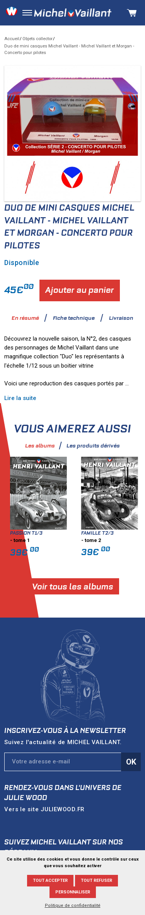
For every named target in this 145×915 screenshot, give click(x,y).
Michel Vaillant (72, 13)
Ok (131, 761)
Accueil (11, 38)
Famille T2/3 (113, 533)
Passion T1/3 (42, 533)
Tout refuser (96, 880)
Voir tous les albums (87, 586)
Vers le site (44, 809)
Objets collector (37, 38)
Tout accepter (50, 880)
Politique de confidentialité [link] (73, 905)
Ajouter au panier (79, 290)
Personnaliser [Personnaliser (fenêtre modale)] (72, 892)
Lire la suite (36, 398)
